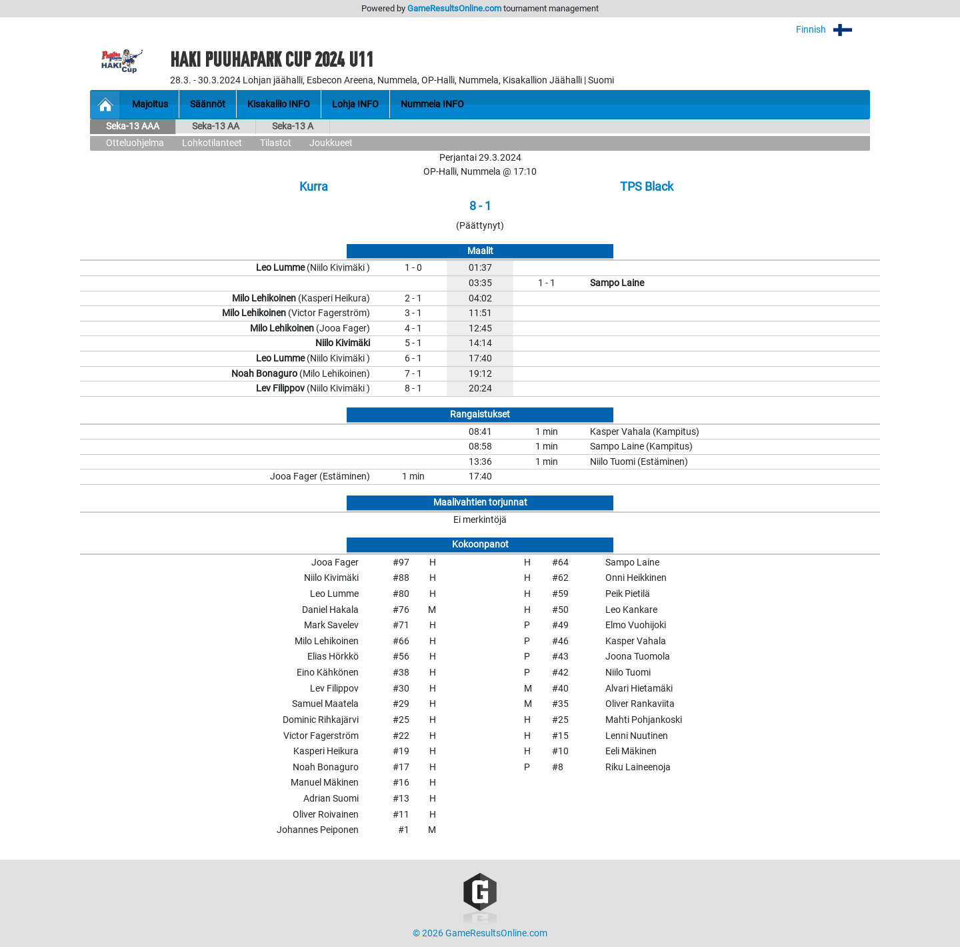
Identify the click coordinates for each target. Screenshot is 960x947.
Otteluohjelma (135, 143)
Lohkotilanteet (212, 143)
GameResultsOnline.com (454, 8)
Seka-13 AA (215, 126)
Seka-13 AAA (132, 126)
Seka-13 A (292, 126)
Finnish (833, 29)
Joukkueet (331, 143)
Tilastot (275, 143)
